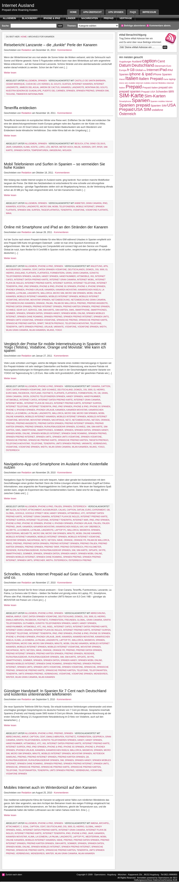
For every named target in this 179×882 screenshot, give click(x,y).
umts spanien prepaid (30, 327)
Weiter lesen (10, 72)
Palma (49, 303)
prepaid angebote (97, 303)
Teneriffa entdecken (20, 108)
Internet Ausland (18, 5)
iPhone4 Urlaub (34, 290)
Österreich (12, 450)
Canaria (26, 269)
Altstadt (22, 510)
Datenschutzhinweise (162, 880)
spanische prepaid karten (21, 323)
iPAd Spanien (31, 286)
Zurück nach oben (14, 874)
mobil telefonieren (63, 206)
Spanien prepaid (85, 91)
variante (59, 327)
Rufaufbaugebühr (28, 550)
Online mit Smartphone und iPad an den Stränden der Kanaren (56, 227)
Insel (50, 626)
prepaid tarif (51, 547)
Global (10, 513)
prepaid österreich (71, 547)
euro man (11, 393)
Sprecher (39, 560)
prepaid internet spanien (47, 306)
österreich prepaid (79, 560)
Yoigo (58, 330)
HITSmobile (83, 276)
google (19, 513)
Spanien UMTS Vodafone (19, 320)
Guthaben (28, 623)
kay (81, 526)
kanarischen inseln (89, 290)
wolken (66, 150)
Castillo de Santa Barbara (90, 80)
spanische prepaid (67, 320)
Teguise (10, 94)
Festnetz (48, 393)
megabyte (26, 533)
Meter (54, 147)
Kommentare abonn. (160, 25)
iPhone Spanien (96, 286)
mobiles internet (151, 83)
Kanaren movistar (66, 290)
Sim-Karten (61, 310)
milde (77, 147)
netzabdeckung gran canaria (88, 300)
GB (99, 393)
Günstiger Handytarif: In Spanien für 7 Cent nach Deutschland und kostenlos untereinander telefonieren (55, 692)
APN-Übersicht (92, 12)
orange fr (80, 540)
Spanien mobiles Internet (45, 433)
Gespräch (98, 736)
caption (105, 386)
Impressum (149, 12)
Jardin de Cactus (49, 87)
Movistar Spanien (40, 300)
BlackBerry (30, 18)
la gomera (21, 413)
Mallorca (46, 293)
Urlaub (48, 327)
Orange (40, 303)
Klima (26, 147)
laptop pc (60, 530)
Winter (10, 677)
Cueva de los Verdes (38, 84)
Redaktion (26, 50)
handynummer (67, 276)
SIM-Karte (48, 310)
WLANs (50, 330)
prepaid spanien (100, 306)
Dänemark (160, 65)
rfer (100, 147)
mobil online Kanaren (88, 533)
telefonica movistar (77, 323)
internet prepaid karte (38, 283)
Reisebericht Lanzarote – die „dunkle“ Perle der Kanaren (50, 45)
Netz (68, 420)
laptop (172, 79)
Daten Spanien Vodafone (52, 269)
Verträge (126, 18)
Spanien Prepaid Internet (77, 316)
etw (86, 143)
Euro (88, 510)
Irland (122, 79)
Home (73, 12)
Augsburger (13, 269)
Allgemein (9, 18)
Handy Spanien (50, 276)
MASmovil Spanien (90, 530)
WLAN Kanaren (37, 330)
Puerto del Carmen (54, 91)
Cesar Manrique (15, 84)
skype (102, 550)
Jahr (8, 147)
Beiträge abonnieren (135, 25)
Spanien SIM (102, 91)
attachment (35, 510)
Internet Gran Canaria (62, 279)
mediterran (13, 533)
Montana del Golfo (96, 87)
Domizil (90, 269)
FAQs (133, 12)
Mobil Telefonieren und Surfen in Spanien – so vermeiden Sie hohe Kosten (54, 165)
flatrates (43, 273)
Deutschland (65, 389)
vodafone (78, 210)
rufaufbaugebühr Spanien (59, 426)
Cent (34, 269)
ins (92, 276)
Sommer (10, 313)
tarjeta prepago (54, 323)
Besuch (79, 143)
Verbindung (99, 443)
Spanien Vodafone (44, 320)
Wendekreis (101, 674)
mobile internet (85, 206)
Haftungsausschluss (143, 880)
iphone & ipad (51, 18)
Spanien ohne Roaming (30, 316)
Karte (165, 79)
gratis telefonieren (28, 740)
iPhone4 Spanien (15, 290)
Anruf (17, 616)
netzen (96, 420)
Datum (80, 510)
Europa (122, 70)
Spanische (90, 667)
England (20, 273)
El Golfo (56, 84)
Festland (36, 393)
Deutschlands (76, 269)
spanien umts (101, 316)
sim (40, 310)
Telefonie (95, 323)
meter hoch (66, 147)
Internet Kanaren (82, 84)
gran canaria (94, 203)
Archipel (104, 823)
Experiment (98, 510)
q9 (87, 757)
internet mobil (85, 279)
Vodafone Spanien (88, 327)
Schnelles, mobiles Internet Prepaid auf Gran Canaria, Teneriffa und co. (56, 575)
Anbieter (80, 203)
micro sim (45, 206)
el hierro (99, 389)
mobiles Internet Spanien (63, 296)
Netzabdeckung (60, 300)
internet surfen (62, 283)
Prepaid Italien (88, 543)
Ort (94, 147)
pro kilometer (92, 547)
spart (40, 323)
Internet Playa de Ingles (38, 403)
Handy (75, 623)
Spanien (42, 80)
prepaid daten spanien (19, 306)
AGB (175, 880)
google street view (37, 513)
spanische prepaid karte (93, 320)
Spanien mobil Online (73, 313)
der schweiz (49, 389)
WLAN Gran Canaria (17, 330)
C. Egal (25, 826)
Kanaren (66, 87)
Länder (70, 18)
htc (83, 513)
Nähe (60, 540)
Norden (86, 147)
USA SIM (142, 109)
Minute (71, 533)
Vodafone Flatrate (97, 210)
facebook (23, 393)
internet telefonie (84, 283)
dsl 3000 (99, 269)
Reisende (11, 550)
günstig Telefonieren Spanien (47, 396)
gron (26, 396)
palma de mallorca (65, 303)
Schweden (162, 91)
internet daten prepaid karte (31, 279)
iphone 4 (82, 286)
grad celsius (97, 143)
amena (9, 616)
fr (95, 393)
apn (105, 266)
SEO (175, 878)
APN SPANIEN (115, 12)
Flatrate (31, 273)
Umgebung (55, 150)
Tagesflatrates (50, 210)
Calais (62, 510)
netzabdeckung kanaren (20, 303)
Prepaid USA (148, 91)
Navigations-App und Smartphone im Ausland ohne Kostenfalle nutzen (56, 465)
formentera (57, 273)
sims (71, 310)
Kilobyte (11, 530)
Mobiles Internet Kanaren (32, 296)
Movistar (24, 300)
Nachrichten (89, 18)
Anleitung (96, 266)
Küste (34, 147)
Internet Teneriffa (40, 406)
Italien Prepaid (151, 79)
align (13, 510)
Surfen (36, 210)
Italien (58, 506)
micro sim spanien (75, 293)
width (103, 327)
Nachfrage (57, 420)
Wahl (9, 213)
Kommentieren (64, 50)
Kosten (21, 206)
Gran (69, 273)
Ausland (137, 61)
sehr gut (22, 310)
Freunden (70, 620)
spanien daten (22, 150)
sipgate (93, 550)
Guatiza (66, 84)
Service (32, 310)
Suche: (5, 25)
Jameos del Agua (29, 87)
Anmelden (141, 878)
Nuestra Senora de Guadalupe (23, 91)
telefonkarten (98, 670)
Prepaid (108, 18)
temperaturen (39, 150)
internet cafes (28, 400)
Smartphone (82, 310)
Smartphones (99, 310)
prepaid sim (165, 87)
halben (36, 276)
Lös (48, 147)
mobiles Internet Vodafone (84, 537)
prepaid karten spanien (76, 306)
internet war (80, 520)
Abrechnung (98, 613)
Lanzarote (78, 87)
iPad (105, 203)
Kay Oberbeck (92, 526)
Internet (153, 70)
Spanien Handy (52, 313)
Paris (9, 543)
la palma (21, 293)
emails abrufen (15, 620)
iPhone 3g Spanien (66, 286)
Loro (42, 147)
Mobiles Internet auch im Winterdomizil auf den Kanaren (50, 787)
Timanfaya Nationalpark (29, 94)
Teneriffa (66, 210)
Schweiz (10, 310)
